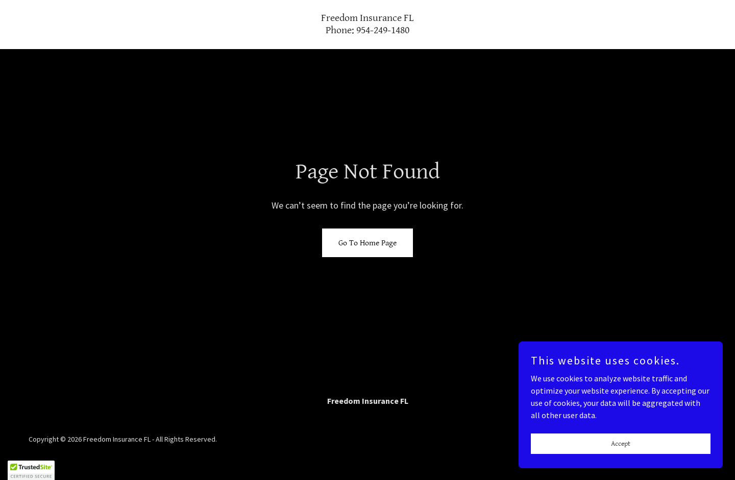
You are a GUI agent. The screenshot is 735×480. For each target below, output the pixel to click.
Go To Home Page (367, 243)
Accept (620, 443)
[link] (367, 30)
